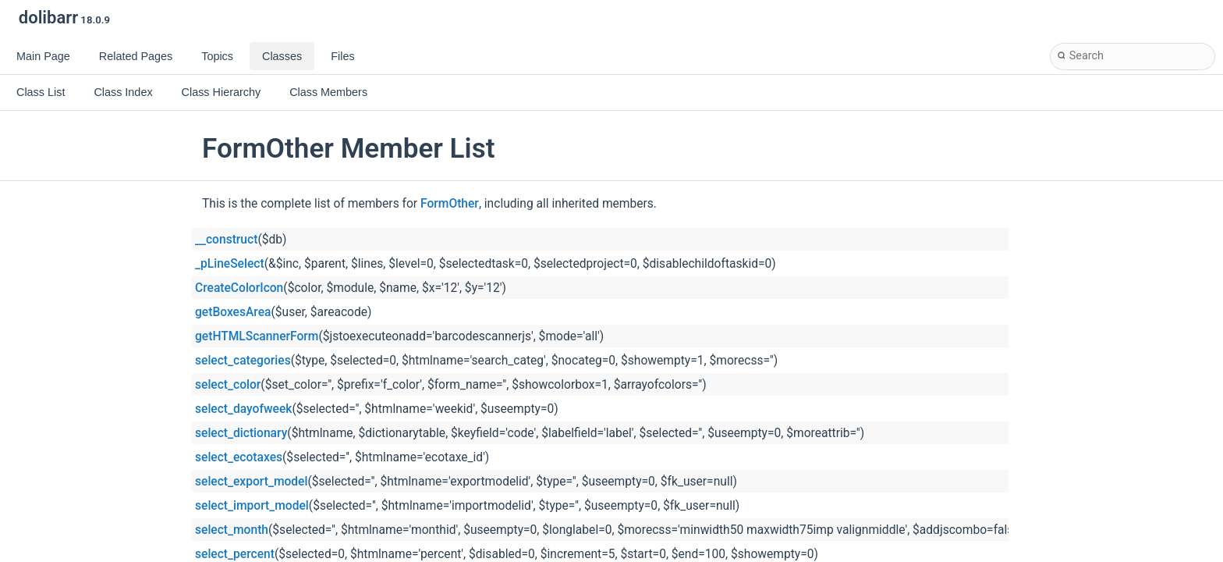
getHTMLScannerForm (256, 336)
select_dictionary (241, 433)
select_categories (243, 361)
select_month (231, 530)
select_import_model (252, 506)
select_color (228, 385)
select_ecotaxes (238, 457)
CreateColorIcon (239, 288)
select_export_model (251, 482)
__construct (226, 240)
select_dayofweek (243, 409)
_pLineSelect (229, 264)
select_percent (235, 554)
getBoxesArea (233, 312)
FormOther (449, 204)
